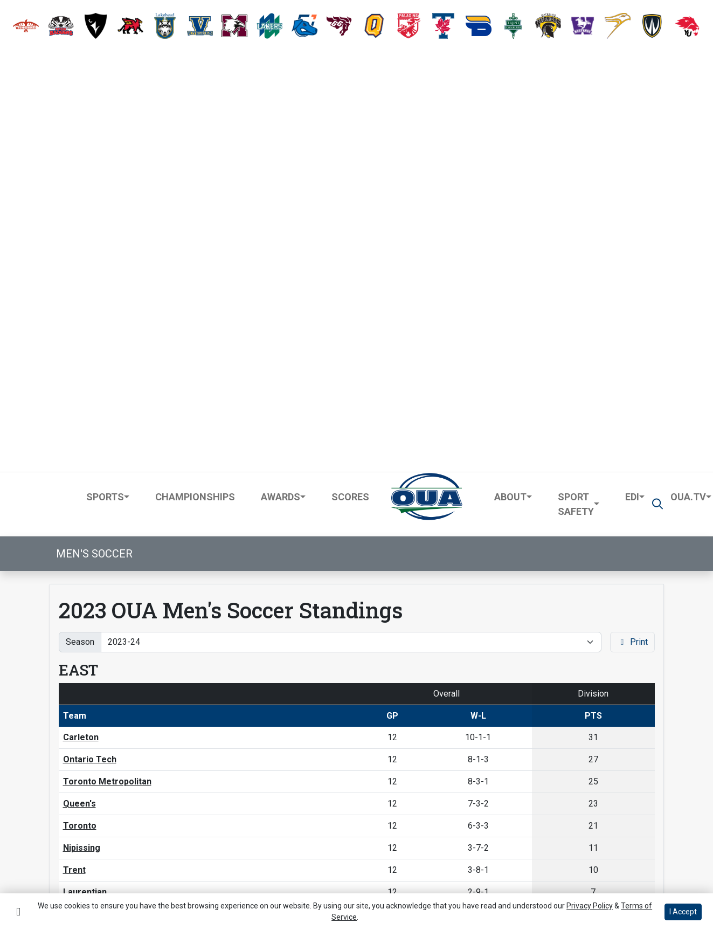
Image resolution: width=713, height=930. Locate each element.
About (510, 76)
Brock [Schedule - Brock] (75, 613)
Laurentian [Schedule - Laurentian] (85, 472)
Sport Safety (576, 84)
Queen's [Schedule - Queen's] (79, 384)
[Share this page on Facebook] (96, 805)
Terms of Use (63, 876)
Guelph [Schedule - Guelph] (77, 635)
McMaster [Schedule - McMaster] (84, 657)
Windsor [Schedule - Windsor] (79, 746)
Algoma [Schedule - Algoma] (78, 768)
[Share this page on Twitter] (122, 805)
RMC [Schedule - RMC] (72, 495)
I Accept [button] (683, 911)
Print (632, 222)
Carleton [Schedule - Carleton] (81, 318)
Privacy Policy (134, 876)
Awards (280, 76)
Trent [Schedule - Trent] (74, 450)
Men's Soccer (94, 133)
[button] (26, 26)
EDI (632, 76)
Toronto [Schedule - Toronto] (79, 406)
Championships (195, 76)
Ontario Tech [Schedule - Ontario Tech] (89, 340)
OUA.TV (688, 76)
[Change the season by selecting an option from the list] (351, 222)
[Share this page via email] (147, 805)
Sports (105, 76)
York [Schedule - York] (72, 591)
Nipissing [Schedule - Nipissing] (81, 428)
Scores (350, 76)
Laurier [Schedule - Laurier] (78, 702)
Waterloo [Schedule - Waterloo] (82, 724)
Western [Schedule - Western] (80, 679)
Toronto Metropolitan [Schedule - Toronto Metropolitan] (107, 362)
